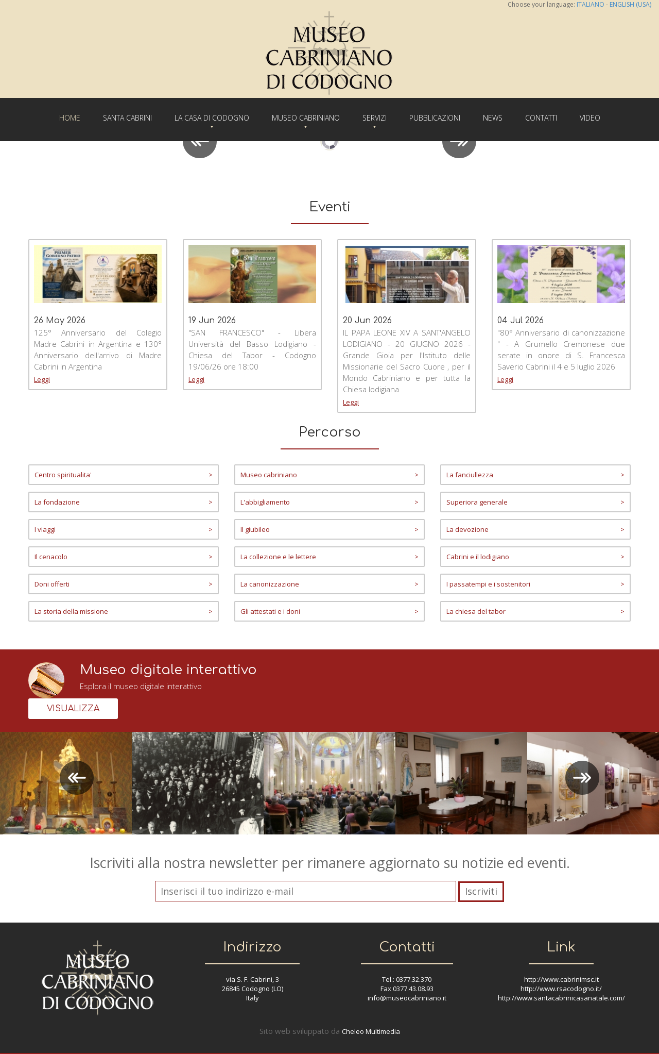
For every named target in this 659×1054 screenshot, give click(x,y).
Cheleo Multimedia (371, 1031)
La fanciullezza (535, 474)
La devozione (535, 529)
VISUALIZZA (73, 708)
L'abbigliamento (329, 502)
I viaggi (123, 529)
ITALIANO (590, 4)
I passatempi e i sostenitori (535, 584)
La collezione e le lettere (329, 556)
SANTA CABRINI (127, 118)
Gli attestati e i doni (329, 611)
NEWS (492, 118)
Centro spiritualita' (123, 474)
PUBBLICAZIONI (434, 118)
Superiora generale (535, 502)
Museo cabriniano (329, 474)
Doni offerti (123, 584)
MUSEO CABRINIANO (306, 118)
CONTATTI (541, 118)
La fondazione (123, 502)
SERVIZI (374, 118)
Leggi (42, 379)
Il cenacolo (123, 556)
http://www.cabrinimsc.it (561, 979)
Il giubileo (329, 529)
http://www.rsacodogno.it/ (561, 988)
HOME (69, 118)
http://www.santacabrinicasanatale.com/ (561, 997)
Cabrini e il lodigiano (535, 556)
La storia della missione (123, 611)
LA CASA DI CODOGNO (212, 118)
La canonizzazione (329, 584)
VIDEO (590, 118)
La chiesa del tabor (535, 611)
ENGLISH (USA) (630, 4)
